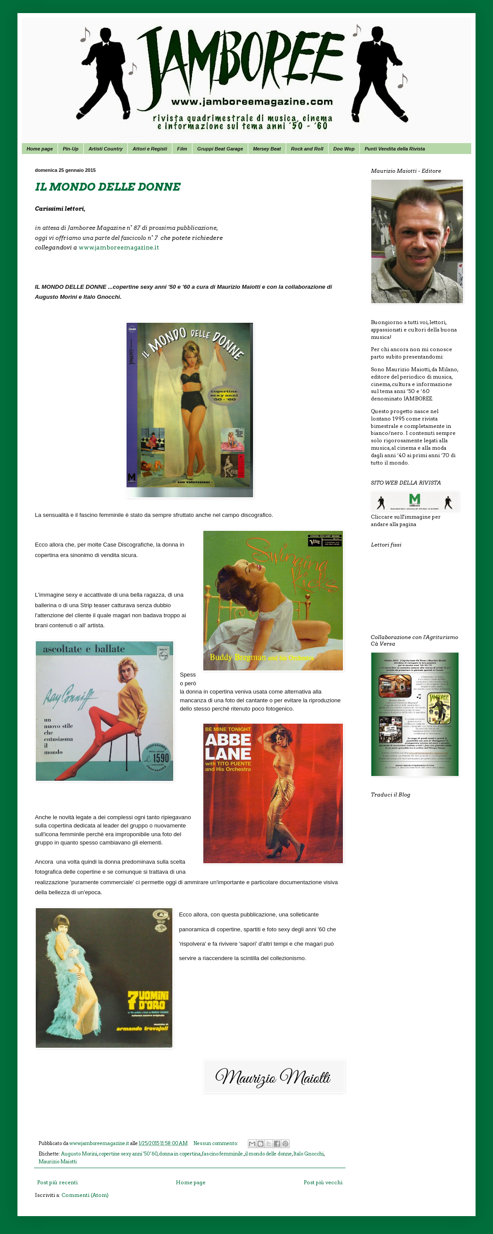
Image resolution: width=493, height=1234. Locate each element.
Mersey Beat (267, 148)
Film (182, 148)
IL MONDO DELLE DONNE (107, 187)
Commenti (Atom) (85, 1195)
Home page (40, 148)
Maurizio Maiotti (57, 1162)
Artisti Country (106, 148)
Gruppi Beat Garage (220, 148)
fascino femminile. (223, 1154)
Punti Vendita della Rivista (395, 148)
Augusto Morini (79, 1154)
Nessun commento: (216, 1143)
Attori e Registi (150, 148)
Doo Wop (344, 148)
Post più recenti (57, 1182)
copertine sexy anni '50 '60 (128, 1154)
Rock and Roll (307, 148)
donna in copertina (180, 1154)
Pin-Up (71, 148)
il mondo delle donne (268, 1154)
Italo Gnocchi (308, 1154)
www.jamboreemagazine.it (119, 247)
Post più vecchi (323, 1182)
